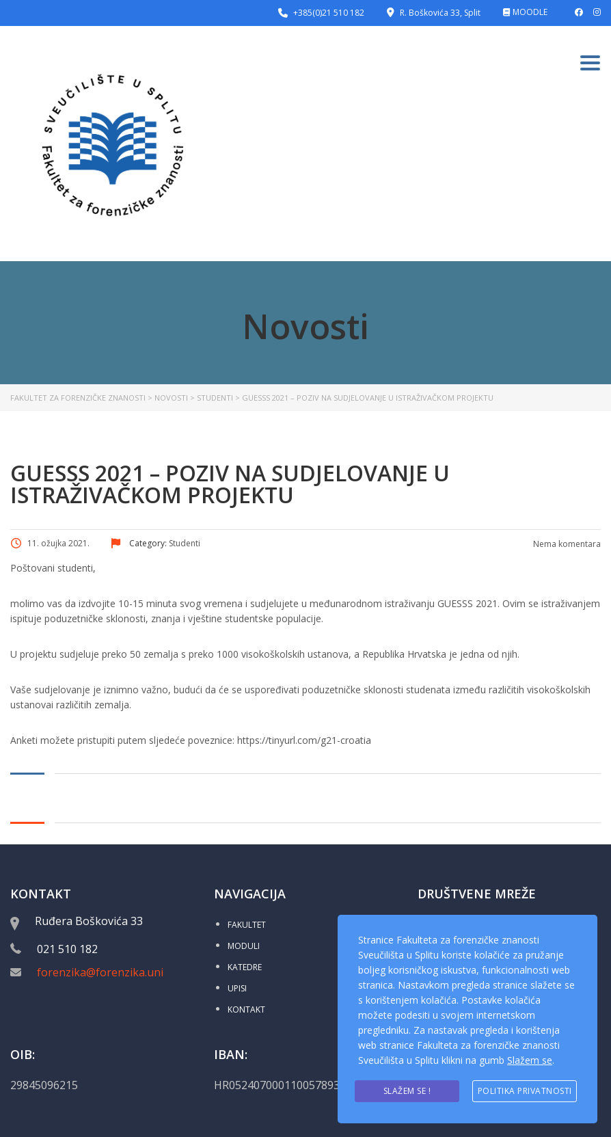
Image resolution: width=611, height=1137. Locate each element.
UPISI (237, 988)
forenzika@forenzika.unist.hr (112, 972)
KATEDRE (245, 967)
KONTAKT (246, 1009)
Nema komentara (566, 544)
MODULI (244, 946)
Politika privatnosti (525, 1091)
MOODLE (530, 12)
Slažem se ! (407, 1091)
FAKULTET (247, 925)
